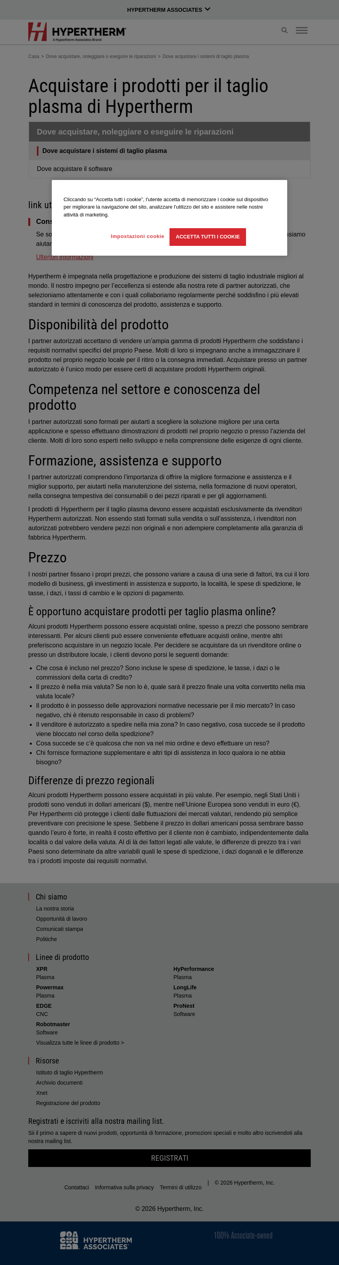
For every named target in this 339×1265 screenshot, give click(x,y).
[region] (169, 218)
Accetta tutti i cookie (208, 237)
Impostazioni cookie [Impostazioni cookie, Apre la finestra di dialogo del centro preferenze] (137, 236)
